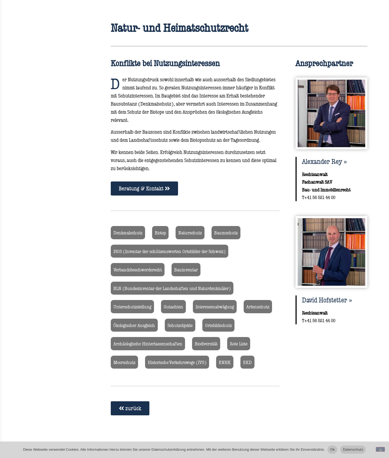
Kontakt (21, 129)
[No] (380, 449)
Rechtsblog (25, 113)
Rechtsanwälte (29, 64)
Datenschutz (353, 449)
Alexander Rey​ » (324, 161)
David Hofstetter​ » (327, 299)
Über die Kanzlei (31, 96)
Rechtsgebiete (28, 80)
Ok (332, 449)
